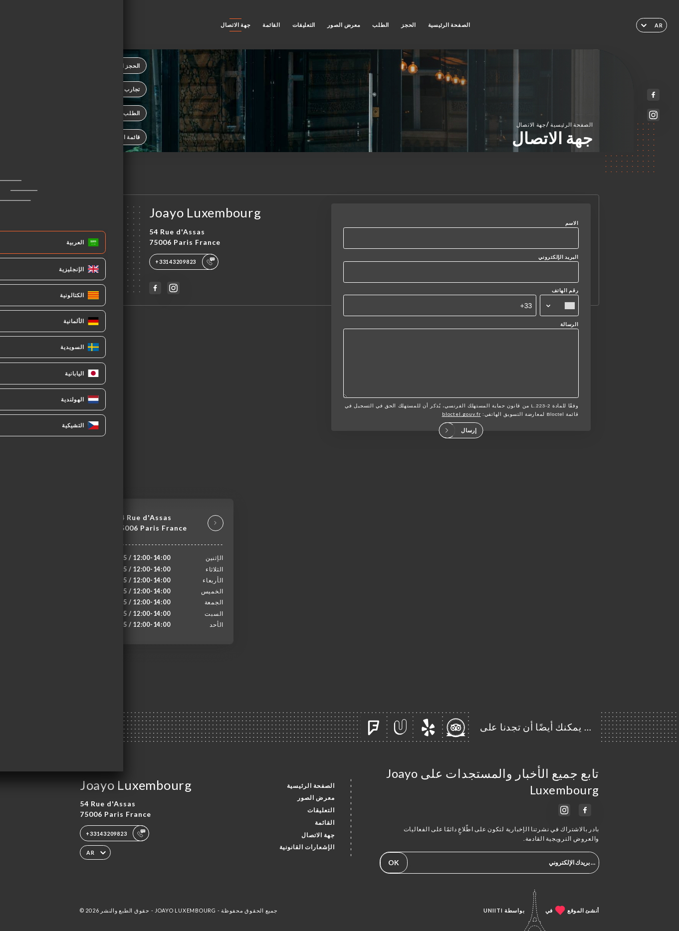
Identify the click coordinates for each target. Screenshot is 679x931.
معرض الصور (343, 24)
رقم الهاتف (565, 290)
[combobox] (559, 305)
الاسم (572, 223)
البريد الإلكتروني (558, 257)
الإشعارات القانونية (307, 847)
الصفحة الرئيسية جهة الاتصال (554, 124)
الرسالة (569, 324)
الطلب (380, 24)
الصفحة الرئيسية (449, 24)
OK (393, 862)
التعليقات (304, 24)
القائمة (271, 24)
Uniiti (493, 910)
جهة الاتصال (235, 24)
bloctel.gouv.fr (461, 424)
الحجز (408, 24)
